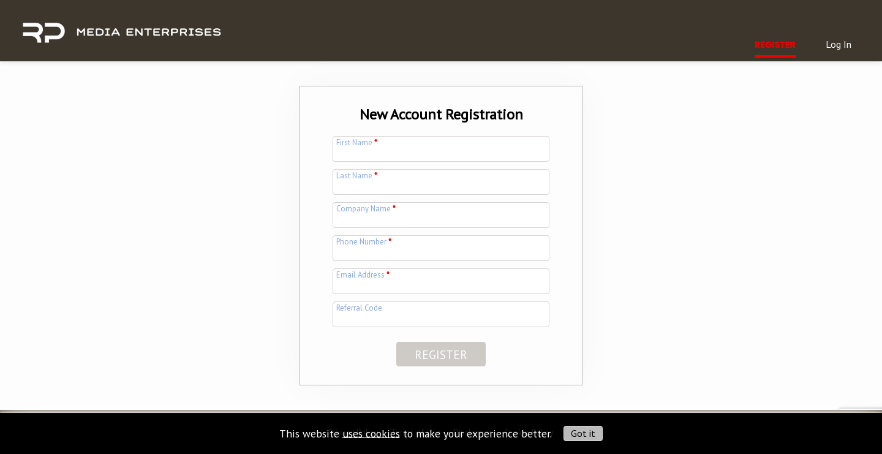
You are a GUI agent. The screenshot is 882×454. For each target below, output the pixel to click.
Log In (838, 44)
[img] (122, 26)
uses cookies (371, 433)
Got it (583, 433)
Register (775, 45)
